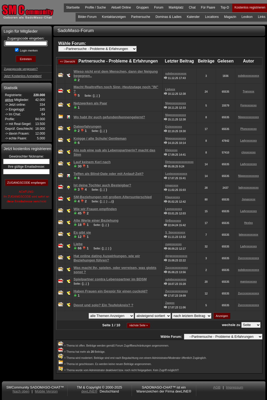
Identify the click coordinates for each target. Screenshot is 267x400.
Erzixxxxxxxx (173, 126)
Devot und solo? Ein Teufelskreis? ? (104, 305)
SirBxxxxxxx (173, 220)
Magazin (230, 17)
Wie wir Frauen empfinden (95, 209)
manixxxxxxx (248, 281)
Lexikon (247, 17)
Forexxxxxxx (248, 105)
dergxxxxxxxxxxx (176, 255)
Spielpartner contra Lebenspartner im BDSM (110, 279)
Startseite (73, 7)
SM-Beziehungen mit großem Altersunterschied (113, 197)
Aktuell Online (121, 7)
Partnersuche (140, 17)
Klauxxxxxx (172, 197)
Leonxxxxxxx (173, 208)
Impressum (234, 387)
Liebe (78, 244)
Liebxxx (170, 89)
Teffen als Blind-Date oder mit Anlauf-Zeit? (109, 174)
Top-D (225, 7)
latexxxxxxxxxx (248, 234)
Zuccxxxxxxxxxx (248, 258)
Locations (212, 17)
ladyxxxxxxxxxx (248, 187)
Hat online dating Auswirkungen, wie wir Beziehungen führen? (107, 258)
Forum (158, 7)
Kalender (193, 17)
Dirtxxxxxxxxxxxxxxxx (179, 161)
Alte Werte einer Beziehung (96, 220)
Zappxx (170, 302)
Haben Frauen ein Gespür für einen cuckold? (111, 291)
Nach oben (21, 391)
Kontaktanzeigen (114, 17)
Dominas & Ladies (168, 17)
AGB (216, 387)
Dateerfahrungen (87, 126)
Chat (192, 7)
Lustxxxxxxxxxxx (176, 173)
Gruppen (142, 7)
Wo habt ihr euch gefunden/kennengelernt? (109, 117)
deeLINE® (89, 391)
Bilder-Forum (87, 17)
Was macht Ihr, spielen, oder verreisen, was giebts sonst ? (115, 270)
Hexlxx (248, 222)
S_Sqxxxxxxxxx (175, 232)
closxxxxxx (248, 152)
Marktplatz (176, 7)
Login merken (28, 50)
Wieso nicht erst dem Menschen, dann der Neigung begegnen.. (116, 73)
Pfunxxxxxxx (248, 128)
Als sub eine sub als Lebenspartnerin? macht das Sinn (114, 152)
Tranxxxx (248, 91)
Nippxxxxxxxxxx (175, 103)
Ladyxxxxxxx (248, 140)
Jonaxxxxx (248, 199)
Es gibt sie (82, 232)
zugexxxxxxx (173, 244)
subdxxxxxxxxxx (176, 73)
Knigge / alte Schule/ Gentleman (100, 138)
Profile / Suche (95, 7)
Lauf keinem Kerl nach (92, 162)
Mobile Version (46, 391)
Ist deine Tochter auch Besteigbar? (102, 185)
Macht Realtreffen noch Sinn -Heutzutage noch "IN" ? (116, 89)
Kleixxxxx (171, 150)
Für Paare (208, 7)
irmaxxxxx (171, 185)
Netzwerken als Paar (90, 103)
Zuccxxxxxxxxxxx (176, 267)
